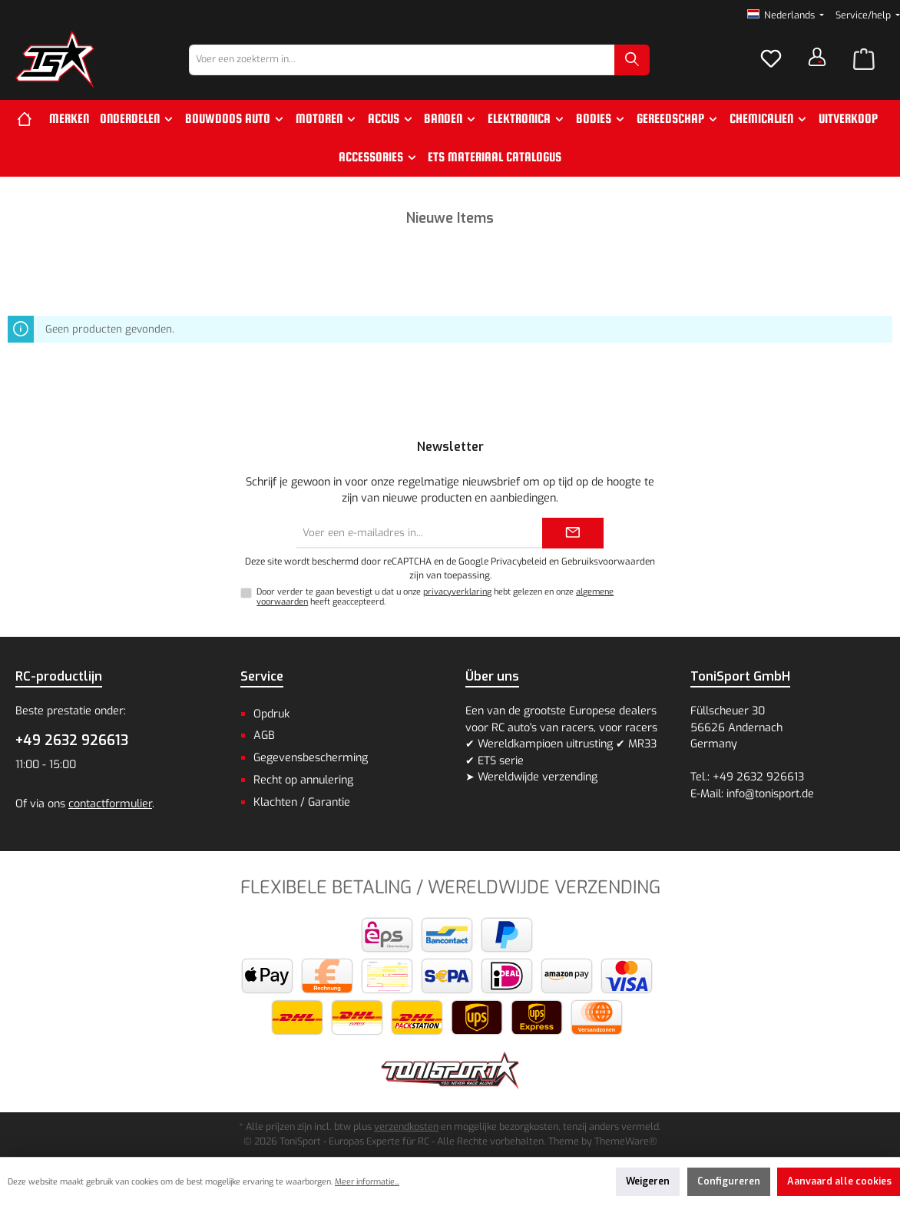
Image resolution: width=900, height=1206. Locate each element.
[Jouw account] (817, 57)
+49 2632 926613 (71, 740)
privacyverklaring (457, 592)
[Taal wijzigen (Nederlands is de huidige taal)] (786, 16)
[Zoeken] (632, 60)
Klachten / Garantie (301, 802)
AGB (264, 735)
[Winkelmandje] (864, 60)
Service (261, 676)
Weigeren (648, 1181)
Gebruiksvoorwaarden (608, 561)
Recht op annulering (303, 780)
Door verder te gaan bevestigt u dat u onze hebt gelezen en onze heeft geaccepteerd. (435, 597)
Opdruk (271, 714)
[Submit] (573, 533)
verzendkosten (406, 1126)
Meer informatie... (367, 1182)
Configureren (728, 1181)
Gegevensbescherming (310, 757)
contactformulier (110, 804)
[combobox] (402, 60)
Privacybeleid (519, 561)
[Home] (30, 119)
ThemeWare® (625, 1141)
